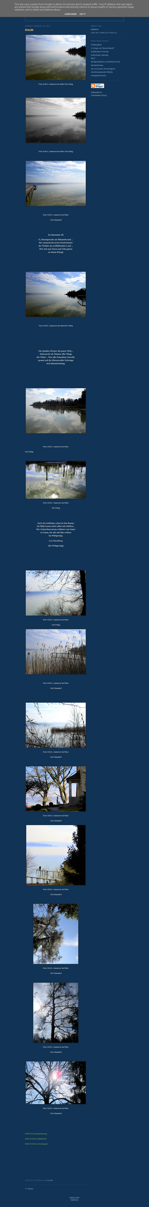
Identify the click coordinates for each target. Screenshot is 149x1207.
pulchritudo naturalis (99, 55)
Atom (103, 95)
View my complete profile (104, 33)
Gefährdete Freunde (100, 51)
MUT (93, 58)
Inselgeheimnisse (98, 75)
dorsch (94, 29)
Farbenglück (96, 45)
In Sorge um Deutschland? (102, 48)
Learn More (71, 14)
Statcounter (75, 1197)
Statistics (74, 1200)
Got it (83, 14)
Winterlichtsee (97, 65)
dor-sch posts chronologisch (103, 69)
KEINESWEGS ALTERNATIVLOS (105, 62)
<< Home (29, 1189)
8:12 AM (49, 1180)
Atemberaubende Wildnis (102, 72)
